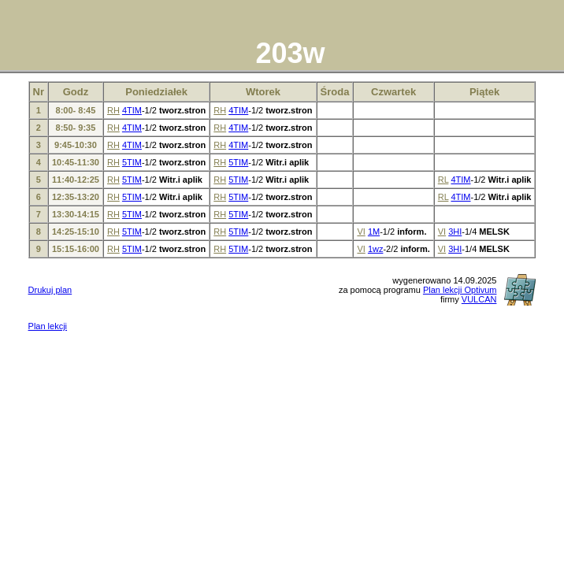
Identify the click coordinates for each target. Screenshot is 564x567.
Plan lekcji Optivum (460, 290)
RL (443, 179)
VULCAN (479, 299)
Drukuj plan (50, 290)
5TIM (132, 162)
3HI (455, 231)
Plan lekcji (48, 326)
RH (113, 110)
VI (361, 231)
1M (374, 231)
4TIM (132, 110)
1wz (376, 249)
